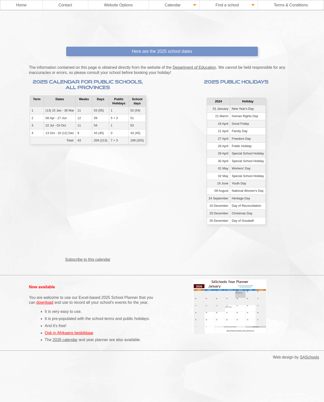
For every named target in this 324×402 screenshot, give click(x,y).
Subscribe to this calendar (87, 259)
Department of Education (194, 67)
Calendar (180, 5)
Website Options (118, 5)
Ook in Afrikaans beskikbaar (69, 333)
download (44, 302)
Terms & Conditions (291, 5)
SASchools (309, 357)
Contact (65, 5)
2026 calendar (65, 340)
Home (21, 5)
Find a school (235, 5)
